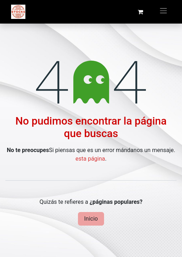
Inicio (91, 218)
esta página (90, 158)
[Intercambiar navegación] (163, 12)
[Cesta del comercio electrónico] (140, 12)
